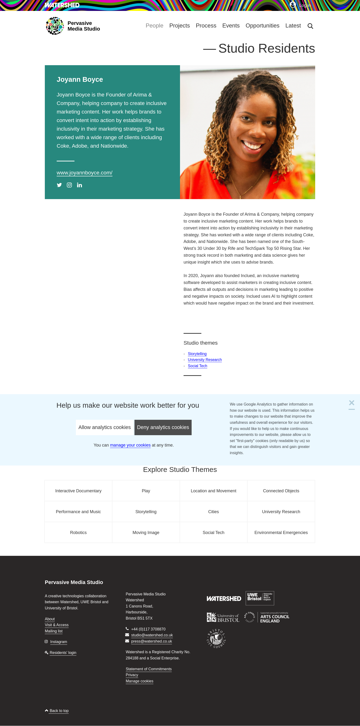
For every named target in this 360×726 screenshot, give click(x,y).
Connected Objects (281, 491)
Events (231, 25)
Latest (293, 25)
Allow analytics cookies (104, 427)
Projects (179, 25)
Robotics (78, 532)
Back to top (57, 711)
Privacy (132, 675)
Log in (300, 5)
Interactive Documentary (78, 491)
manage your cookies (130, 445)
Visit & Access (57, 625)
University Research (205, 360)
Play (146, 491)
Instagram (58, 642)
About (50, 619)
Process (206, 25)
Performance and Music (78, 511)
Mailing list (54, 631)
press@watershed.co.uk (151, 641)
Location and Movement (213, 491)
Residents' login (63, 653)
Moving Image (146, 532)
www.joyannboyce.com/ (84, 173)
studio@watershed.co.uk (152, 635)
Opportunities (263, 25)
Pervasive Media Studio (84, 26)
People (154, 25)
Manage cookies (139, 681)
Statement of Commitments (149, 669)
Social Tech (197, 366)
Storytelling (197, 354)
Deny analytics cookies (163, 427)
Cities (213, 511)
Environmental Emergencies (281, 532)
